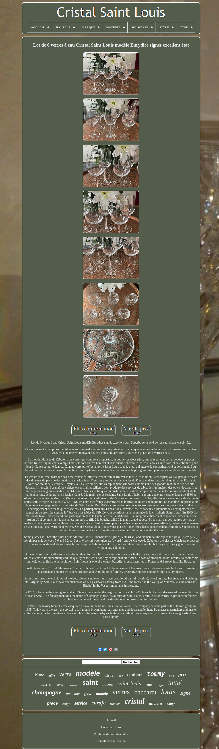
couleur (134, 674)
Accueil (111, 720)
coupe (171, 704)
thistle (108, 675)
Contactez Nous (111, 727)
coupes (160, 685)
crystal (60, 684)
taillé (175, 682)
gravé (87, 694)
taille (51, 675)
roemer (115, 704)
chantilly (47, 685)
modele (102, 693)
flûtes (149, 684)
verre (65, 674)
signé (185, 693)
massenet (73, 685)
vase (120, 675)
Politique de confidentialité (111, 734)
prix (182, 674)
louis (168, 692)
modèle (88, 673)
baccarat (145, 692)
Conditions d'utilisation (111, 741)
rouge (66, 704)
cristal (135, 701)
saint (90, 682)
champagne (47, 692)
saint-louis (129, 683)
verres (121, 692)
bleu (171, 675)
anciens (155, 703)
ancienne (73, 694)
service (80, 703)
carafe (99, 703)
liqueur (107, 684)
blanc (39, 675)
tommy (156, 674)
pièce (52, 703)
